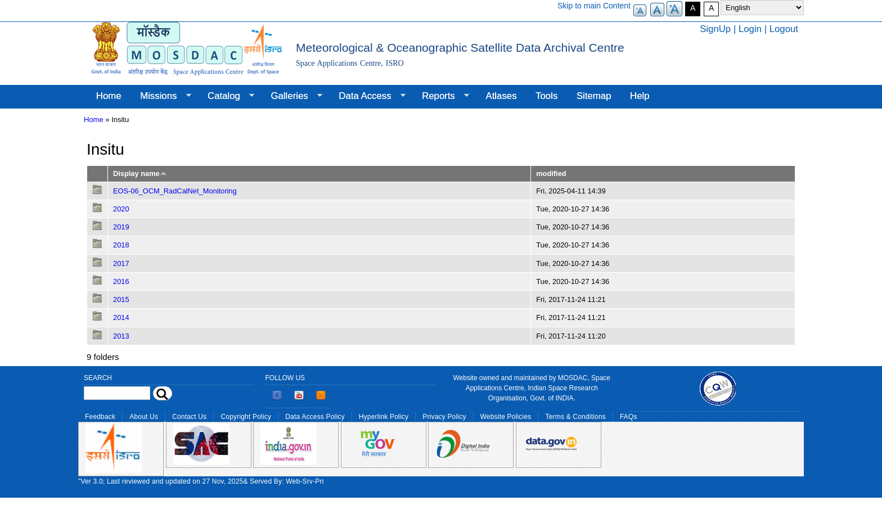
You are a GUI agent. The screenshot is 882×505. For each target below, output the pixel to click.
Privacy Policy (444, 417)
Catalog (226, 96)
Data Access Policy (315, 417)
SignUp (715, 29)
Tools (546, 96)
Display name (140, 173)
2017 (121, 263)
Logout (784, 29)
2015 (121, 299)
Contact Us (189, 417)
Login (750, 29)
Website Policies (506, 417)
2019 (121, 227)
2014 (121, 317)
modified (551, 173)
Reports (440, 96)
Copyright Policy (245, 417)
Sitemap (594, 96)
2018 (121, 245)
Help (640, 96)
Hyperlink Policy (383, 417)
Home (109, 96)
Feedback (100, 417)
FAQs (628, 417)
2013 (121, 336)
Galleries (292, 96)
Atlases (501, 96)
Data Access (367, 96)
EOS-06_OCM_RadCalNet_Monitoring (175, 191)
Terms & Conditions (575, 417)
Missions (160, 96)
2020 (121, 209)
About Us (143, 417)
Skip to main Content (594, 5)
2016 (121, 281)
